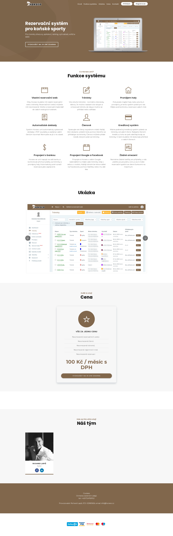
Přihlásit (126, 4)
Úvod (80, 4)
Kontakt (115, 4)
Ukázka (102, 4)
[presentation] (27, 238)
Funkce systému (90, 4)
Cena (108, 4)
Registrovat (141, 4)
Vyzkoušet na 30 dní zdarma (42, 44)
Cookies (86, 493)
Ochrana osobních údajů (86, 496)
